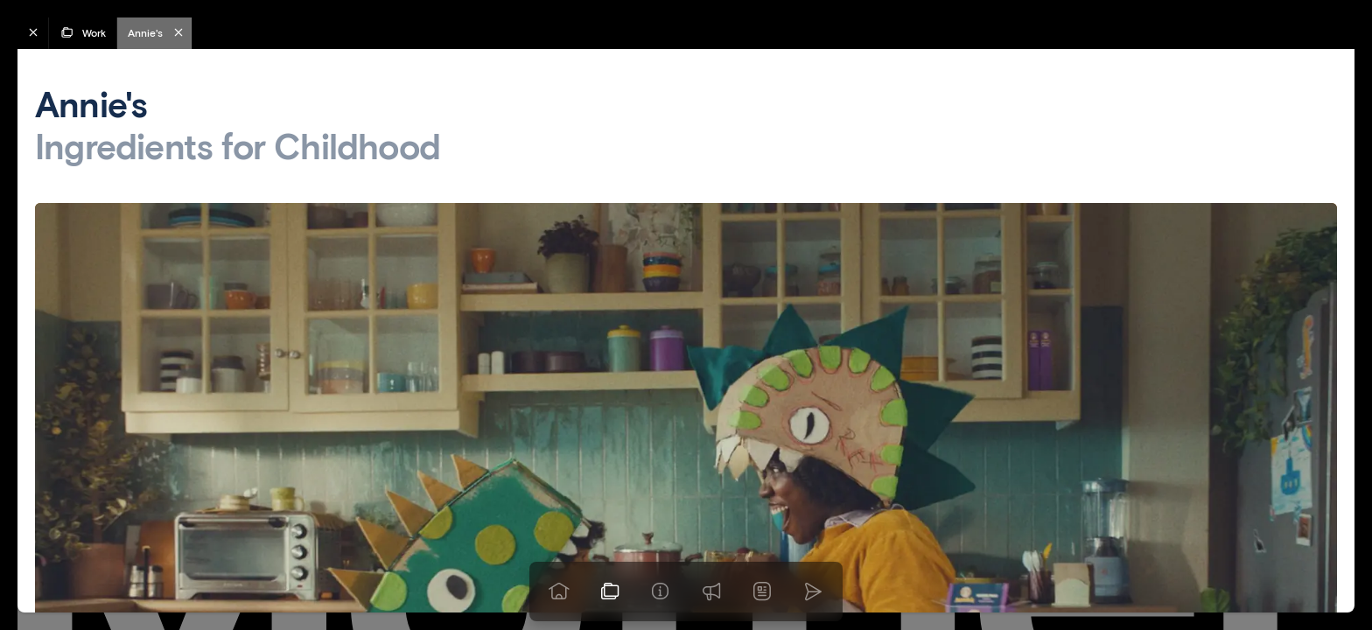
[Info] (661, 591)
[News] (762, 591)
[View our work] (610, 591)
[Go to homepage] (559, 591)
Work (83, 32)
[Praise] (711, 591)
